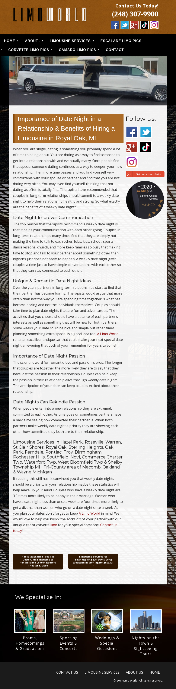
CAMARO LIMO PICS (77, 50)
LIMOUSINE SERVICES (70, 41)
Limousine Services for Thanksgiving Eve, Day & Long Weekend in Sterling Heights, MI (93, 561)
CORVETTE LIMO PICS (28, 50)
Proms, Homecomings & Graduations (30, 643)
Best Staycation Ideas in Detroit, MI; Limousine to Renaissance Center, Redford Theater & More (38, 561)
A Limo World (107, 333)
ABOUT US (134, 672)
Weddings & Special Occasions (107, 643)
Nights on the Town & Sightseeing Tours (146, 645)
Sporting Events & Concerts (69, 643)
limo (53, 525)
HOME (9, 41)
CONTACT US (67, 672)
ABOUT (31, 41)
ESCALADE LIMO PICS (120, 41)
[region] (88, 80)
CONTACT (115, 50)
